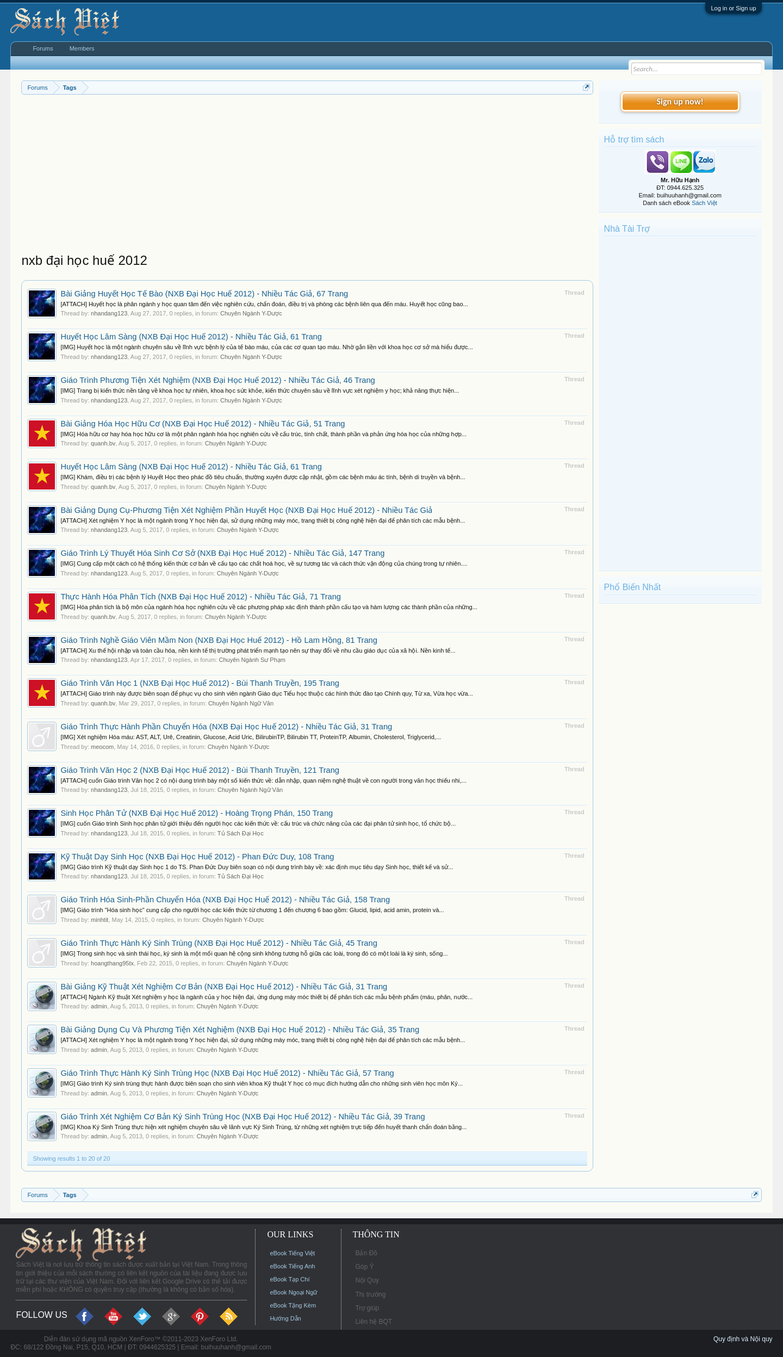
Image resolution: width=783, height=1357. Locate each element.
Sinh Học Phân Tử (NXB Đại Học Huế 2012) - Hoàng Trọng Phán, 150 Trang (196, 813)
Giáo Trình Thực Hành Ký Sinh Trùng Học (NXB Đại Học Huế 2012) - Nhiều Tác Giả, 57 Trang (227, 1073)
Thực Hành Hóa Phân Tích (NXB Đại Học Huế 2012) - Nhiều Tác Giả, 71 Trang (200, 596)
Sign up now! (679, 101)
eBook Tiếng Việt (292, 1253)
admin (99, 1006)
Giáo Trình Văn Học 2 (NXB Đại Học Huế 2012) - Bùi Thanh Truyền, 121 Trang (199, 770)
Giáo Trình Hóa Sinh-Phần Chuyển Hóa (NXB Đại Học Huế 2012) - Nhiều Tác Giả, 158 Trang (225, 899)
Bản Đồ (366, 1253)
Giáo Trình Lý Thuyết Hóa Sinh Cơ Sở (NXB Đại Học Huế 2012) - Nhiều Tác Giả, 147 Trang (222, 553)
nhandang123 (109, 313)
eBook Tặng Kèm (293, 1305)
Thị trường (370, 1294)
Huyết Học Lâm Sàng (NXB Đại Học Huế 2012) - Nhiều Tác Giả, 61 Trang (190, 336)
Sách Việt (704, 203)
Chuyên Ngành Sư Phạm (252, 659)
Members (82, 48)
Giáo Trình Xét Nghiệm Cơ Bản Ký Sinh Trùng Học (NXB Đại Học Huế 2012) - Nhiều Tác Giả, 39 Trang (242, 1116)
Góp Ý (364, 1267)
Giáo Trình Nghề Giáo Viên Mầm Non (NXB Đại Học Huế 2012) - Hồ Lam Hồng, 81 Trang (218, 640)
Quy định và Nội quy (743, 1339)
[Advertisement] (307, 176)
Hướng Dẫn (285, 1318)
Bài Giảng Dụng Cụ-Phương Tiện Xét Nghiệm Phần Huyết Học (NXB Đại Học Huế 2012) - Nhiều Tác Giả (246, 510)
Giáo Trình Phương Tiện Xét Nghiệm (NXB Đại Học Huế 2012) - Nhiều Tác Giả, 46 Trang (217, 380)
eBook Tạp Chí (289, 1279)
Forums (43, 48)
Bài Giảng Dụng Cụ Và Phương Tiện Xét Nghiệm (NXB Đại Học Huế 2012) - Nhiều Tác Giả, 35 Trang (239, 1029)
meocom (102, 746)
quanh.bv (103, 443)
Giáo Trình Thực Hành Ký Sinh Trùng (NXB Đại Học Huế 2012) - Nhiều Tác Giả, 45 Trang (218, 943)
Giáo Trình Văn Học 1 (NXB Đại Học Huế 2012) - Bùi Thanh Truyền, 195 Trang (199, 683)
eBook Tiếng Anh (292, 1266)
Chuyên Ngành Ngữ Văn (241, 703)
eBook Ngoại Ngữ (293, 1292)
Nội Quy (367, 1280)
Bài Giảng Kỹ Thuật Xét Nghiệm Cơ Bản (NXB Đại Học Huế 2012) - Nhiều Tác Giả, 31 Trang (223, 986)
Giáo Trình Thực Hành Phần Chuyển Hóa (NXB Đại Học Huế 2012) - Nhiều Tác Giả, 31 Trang (226, 726)
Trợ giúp (367, 1308)
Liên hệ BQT (373, 1321)
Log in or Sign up (733, 8)
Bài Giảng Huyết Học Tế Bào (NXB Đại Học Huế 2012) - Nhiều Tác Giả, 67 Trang (204, 293)
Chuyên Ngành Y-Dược (251, 313)
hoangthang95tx (112, 963)
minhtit (99, 919)
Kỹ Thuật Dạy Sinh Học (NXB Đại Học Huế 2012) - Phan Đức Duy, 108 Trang (197, 856)
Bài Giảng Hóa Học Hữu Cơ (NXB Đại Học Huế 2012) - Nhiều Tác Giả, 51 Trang (202, 423)
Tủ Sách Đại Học (240, 833)
